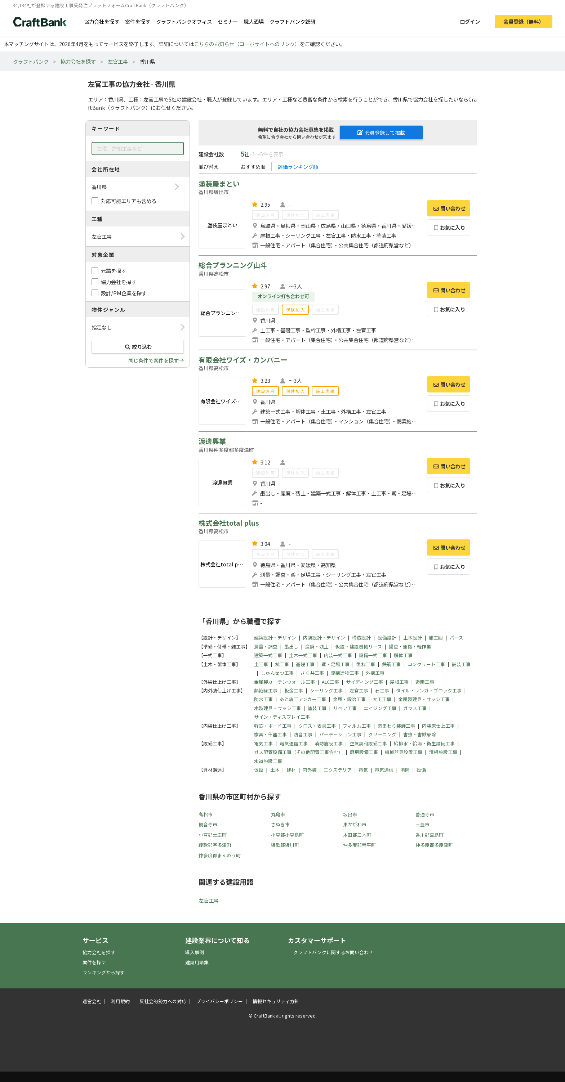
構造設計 (361, 637)
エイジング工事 (380, 708)
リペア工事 (345, 708)
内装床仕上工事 (438, 725)
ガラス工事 (415, 708)
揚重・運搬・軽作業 (410, 646)
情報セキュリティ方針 (276, 1001)
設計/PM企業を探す (124, 293)
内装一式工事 (338, 655)
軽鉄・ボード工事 (273, 725)
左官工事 (118, 61)
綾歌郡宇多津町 (215, 844)
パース (456, 637)
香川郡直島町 (429, 834)
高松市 (206, 814)
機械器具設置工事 (403, 752)
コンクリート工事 (426, 664)
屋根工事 (399, 681)
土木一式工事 (303, 655)
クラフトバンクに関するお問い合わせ (333, 952)
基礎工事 (305, 664)
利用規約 (120, 1001)
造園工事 (424, 681)
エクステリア (338, 769)
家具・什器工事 (270, 734)
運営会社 (92, 1001)
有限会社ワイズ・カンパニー (243, 360)
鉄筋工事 (391, 664)
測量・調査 (265, 646)
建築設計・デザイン (275, 637)
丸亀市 (278, 814)
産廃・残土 (317, 646)
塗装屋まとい (219, 184)
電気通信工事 (294, 743)
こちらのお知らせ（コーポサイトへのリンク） (247, 44)
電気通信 (384, 769)
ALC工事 (330, 681)
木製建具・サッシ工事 (277, 708)
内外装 (310, 769)
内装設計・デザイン (324, 637)
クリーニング (382, 734)
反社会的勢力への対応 (162, 1001)
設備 (421, 769)
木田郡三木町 (357, 834)
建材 (291, 769)
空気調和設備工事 (368, 743)
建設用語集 (197, 962)
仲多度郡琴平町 (359, 844)
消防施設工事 (329, 743)
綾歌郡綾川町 (285, 844)
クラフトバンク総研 (292, 21)
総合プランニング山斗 (233, 265)
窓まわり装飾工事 (396, 725)
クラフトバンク (31, 61)
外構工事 (375, 672)
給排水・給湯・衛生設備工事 (424, 743)
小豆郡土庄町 (213, 834)
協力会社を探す (101, 21)
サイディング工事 (364, 681)
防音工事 (303, 734)
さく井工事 (312, 672)
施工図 (436, 637)
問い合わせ (449, 208)
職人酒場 (254, 21)
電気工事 (263, 743)
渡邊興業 (212, 441)
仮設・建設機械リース (358, 646)
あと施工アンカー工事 (303, 699)
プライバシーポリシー (219, 1001)
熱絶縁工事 (265, 690)
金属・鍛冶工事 (349, 699)
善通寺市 (424, 814)
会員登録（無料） (523, 21)
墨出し (291, 646)
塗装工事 (317, 708)
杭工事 (282, 664)
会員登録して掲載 (381, 132)
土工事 (261, 664)
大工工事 (382, 699)
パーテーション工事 (340, 734)
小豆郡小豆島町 (287, 834)
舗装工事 (461, 664)
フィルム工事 (357, 725)
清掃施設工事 (443, 752)
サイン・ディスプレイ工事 (282, 716)
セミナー (228, 21)
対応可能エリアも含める (128, 201)
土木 (275, 769)
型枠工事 (365, 664)
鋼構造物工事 (345, 672)
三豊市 (422, 824)
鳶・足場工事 (335, 664)
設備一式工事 (373, 655)
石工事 (382, 690)
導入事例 (194, 952)
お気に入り (448, 227)
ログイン (470, 21)
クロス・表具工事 (317, 725)
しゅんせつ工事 (277, 672)
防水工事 (263, 699)
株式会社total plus (229, 523)
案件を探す (137, 21)
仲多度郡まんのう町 (220, 855)
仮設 (258, 769)
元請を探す (113, 270)
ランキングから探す (104, 972)
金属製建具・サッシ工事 (424, 699)
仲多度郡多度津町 (434, 844)
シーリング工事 (326, 690)
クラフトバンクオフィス (184, 21)
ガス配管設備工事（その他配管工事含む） (298, 752)
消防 (405, 769)
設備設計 (387, 637)
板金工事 (293, 690)
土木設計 (412, 637)
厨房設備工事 (364, 752)
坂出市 (350, 814)
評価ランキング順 (298, 166)
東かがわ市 (354, 824)
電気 (363, 769)
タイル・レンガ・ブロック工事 (429, 690)
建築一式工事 (268, 655)
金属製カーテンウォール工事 (284, 681)
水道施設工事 (268, 761)
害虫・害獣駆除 (419, 734)
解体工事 (403, 655)
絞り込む (137, 346)
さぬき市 (280, 824)
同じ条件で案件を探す (153, 360)
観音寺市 (208, 824)
